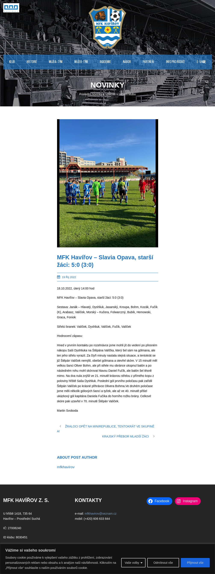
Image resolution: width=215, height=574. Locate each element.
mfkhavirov (66, 467)
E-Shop (201, 61)
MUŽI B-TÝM (81, 61)
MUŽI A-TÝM (55, 61)
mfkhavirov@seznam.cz (100, 513)
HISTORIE (32, 61)
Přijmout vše (195, 562)
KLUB (12, 61)
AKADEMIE (105, 61)
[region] (107, 559)
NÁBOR (127, 61)
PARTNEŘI (148, 61)
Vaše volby (132, 562)
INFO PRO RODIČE (175, 61)
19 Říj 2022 (69, 277)
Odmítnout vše (163, 562)
